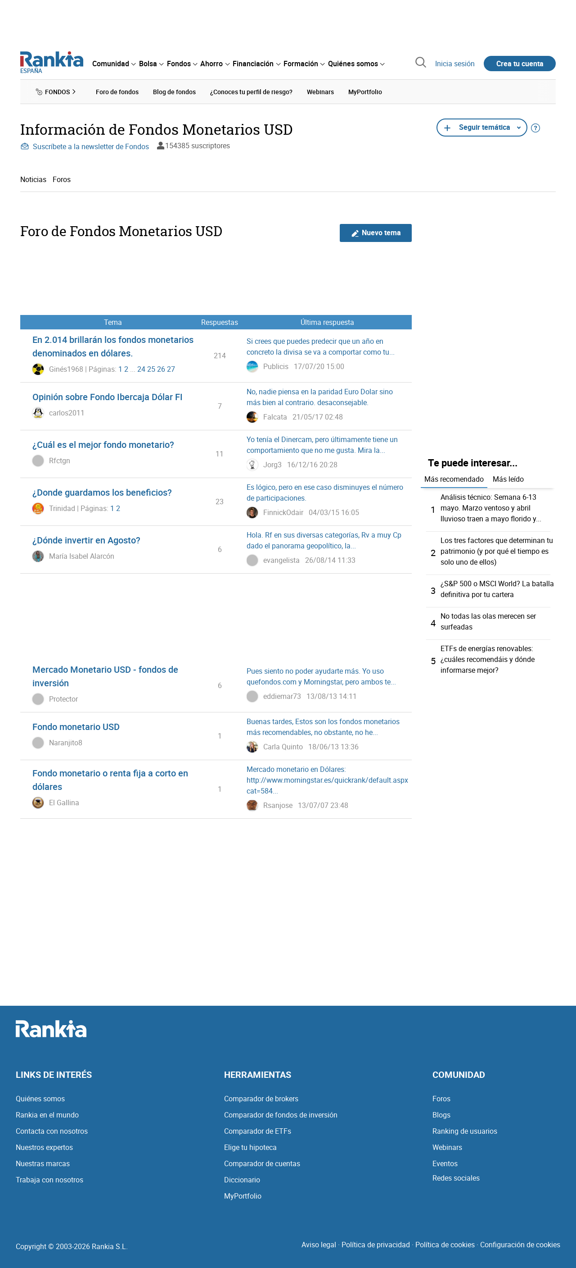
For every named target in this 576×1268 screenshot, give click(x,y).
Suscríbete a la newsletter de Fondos (84, 146)
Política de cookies (445, 1245)
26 (161, 369)
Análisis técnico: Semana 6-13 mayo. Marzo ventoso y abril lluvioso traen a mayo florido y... (491, 508)
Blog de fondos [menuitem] (174, 91)
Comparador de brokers (261, 1099)
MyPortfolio (242, 1196)
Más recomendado (454, 479)
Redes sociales (456, 1178)
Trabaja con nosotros (49, 1180)
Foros (62, 179)
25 (151, 369)
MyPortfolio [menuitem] (365, 91)
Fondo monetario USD (76, 727)
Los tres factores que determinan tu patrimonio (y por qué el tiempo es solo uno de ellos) (497, 551)
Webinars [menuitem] (320, 91)
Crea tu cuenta (520, 63)
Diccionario (242, 1180)
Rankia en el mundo (47, 1115)
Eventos (445, 1163)
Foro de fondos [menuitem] (117, 91)
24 (141, 369)
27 (171, 369)
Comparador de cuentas (262, 1163)
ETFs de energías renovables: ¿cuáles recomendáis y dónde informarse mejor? (488, 659)
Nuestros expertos (44, 1147)
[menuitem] (113, 63)
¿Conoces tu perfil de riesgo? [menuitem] (251, 91)
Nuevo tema (376, 233)
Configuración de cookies (520, 1245)
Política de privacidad (376, 1245)
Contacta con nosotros (52, 1131)
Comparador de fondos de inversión (281, 1115)
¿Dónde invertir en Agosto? (86, 540)
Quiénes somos (40, 1099)
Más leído (508, 479)
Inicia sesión (455, 63)
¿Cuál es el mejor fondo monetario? (103, 444)
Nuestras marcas (43, 1163)
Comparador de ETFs (257, 1131)
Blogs (441, 1115)
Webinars (447, 1147)
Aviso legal (319, 1245)
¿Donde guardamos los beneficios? (102, 492)
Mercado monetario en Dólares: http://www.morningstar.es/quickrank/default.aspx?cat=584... (329, 780)
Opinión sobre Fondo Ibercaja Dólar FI (107, 397)
